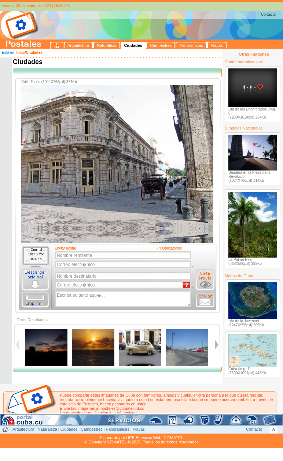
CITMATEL (173, 437)
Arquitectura (23, 429)
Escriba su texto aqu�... (123, 299)
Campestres (91, 429)
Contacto (268, 14)
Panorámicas (117, 429)
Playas (139, 429)
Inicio (20, 52)
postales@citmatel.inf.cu (122, 408)
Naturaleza (47, 429)
